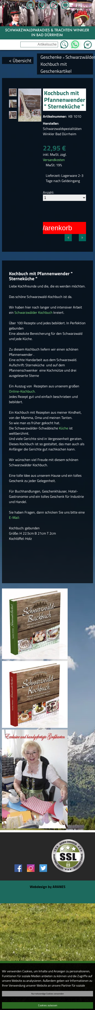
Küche (64, 428)
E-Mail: (14, 517)
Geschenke (51, 56)
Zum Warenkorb (88, 42)
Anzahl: (48, 192)
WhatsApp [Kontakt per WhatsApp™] (75, 43)
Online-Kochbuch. (22, 391)
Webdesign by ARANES (47, 886)
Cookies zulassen (47, 1005)
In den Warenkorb (44, 228)
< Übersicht (20, 60)
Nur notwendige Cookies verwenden (47, 993)
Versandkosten (54, 159)
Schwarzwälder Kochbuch (33, 312)
